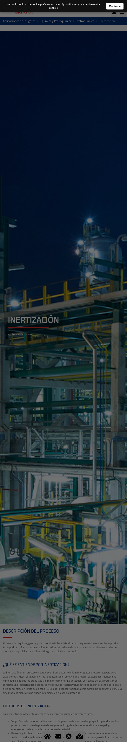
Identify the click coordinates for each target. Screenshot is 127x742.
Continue (115, 6)
